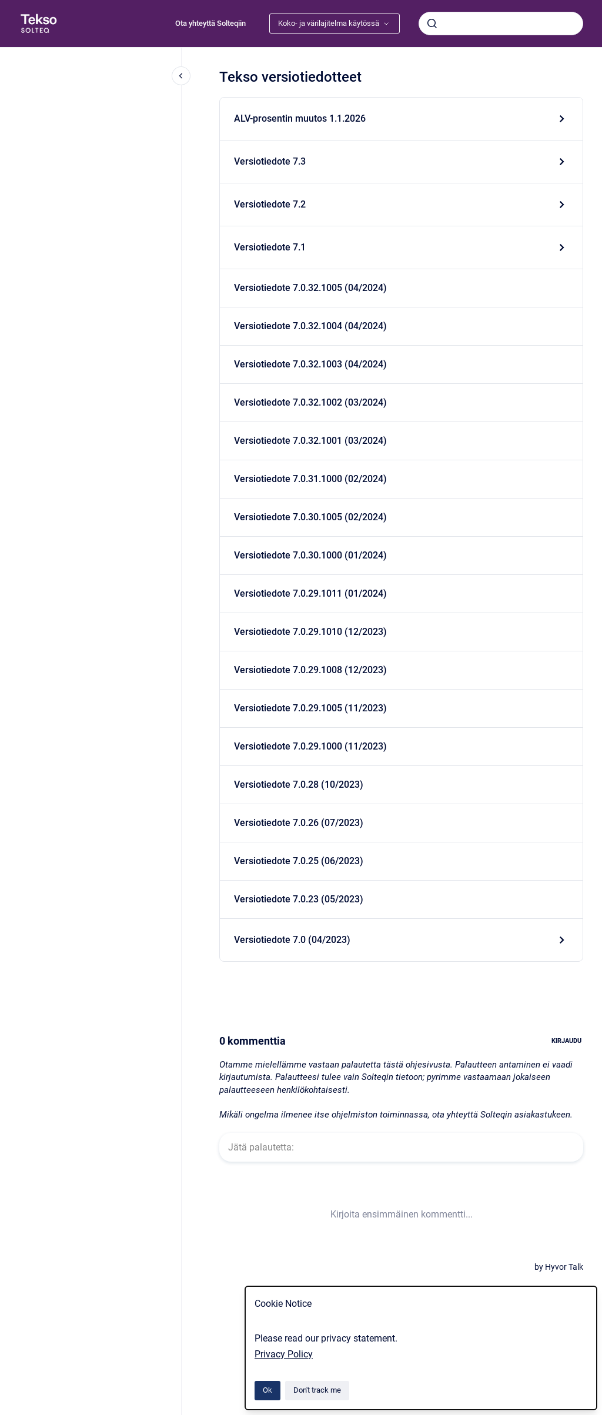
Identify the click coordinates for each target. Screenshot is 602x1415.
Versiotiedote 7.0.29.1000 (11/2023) (310, 746)
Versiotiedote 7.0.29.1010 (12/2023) (310, 631)
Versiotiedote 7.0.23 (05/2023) (298, 899)
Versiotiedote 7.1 (270, 247)
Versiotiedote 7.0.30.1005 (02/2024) (310, 517)
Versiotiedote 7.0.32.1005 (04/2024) (310, 287)
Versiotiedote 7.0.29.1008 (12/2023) (310, 669)
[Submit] (432, 23)
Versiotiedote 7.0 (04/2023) (292, 939)
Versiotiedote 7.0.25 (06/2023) (298, 861)
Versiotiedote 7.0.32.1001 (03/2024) (310, 440)
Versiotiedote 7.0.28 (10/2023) (298, 784)
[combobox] (501, 23)
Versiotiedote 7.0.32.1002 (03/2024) (310, 402)
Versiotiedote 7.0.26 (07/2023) (298, 822)
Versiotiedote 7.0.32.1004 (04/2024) (310, 326)
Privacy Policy (284, 1354)
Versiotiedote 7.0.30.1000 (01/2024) (310, 555)
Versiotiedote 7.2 (270, 204)
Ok (267, 1390)
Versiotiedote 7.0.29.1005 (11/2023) (310, 708)
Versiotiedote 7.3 (270, 161)
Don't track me (317, 1390)
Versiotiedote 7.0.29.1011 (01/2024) (310, 593)
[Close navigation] (181, 75)
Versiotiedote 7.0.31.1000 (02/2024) (310, 478)
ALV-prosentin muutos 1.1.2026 (300, 118)
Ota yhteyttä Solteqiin (210, 23)
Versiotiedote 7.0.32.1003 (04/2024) (310, 364)
